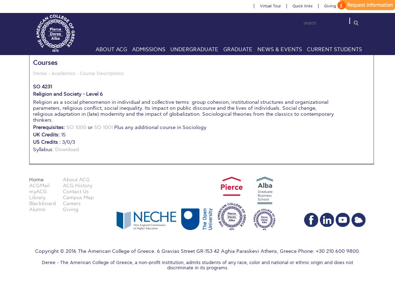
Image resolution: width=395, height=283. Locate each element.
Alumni (37, 210)
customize (365, 5)
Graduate (237, 49)
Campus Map (78, 198)
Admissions (148, 49)
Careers (72, 204)
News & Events (279, 49)
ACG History (77, 186)
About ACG (111, 49)
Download (67, 150)
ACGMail (39, 186)
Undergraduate (194, 49)
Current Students (334, 49)
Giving (330, 6)
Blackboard (42, 204)
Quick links (302, 6)
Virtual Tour (270, 6)
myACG (38, 192)
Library (37, 198)
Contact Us (76, 192)
